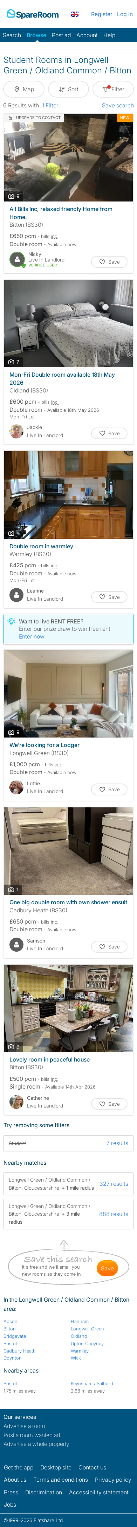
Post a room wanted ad (32, 1435)
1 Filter (50, 105)
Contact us (92, 1467)
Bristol (10, 1343)
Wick (76, 1358)
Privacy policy (113, 1479)
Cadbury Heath (20, 1351)
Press (11, 1492)
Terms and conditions (60, 1479)
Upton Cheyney (87, 1343)
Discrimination (43, 1492)
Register (101, 14)
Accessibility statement (99, 1492)
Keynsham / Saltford (92, 1383)
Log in (125, 14)
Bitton (10, 1328)
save (107, 1268)
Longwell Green (87, 1328)
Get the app (18, 1467)
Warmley (80, 1351)
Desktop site (55, 1467)
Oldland (79, 1336)
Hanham (80, 1321)
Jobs (10, 1504)
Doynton (13, 1358)
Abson (11, 1321)
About (15, 1479)
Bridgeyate (15, 1336)
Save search (118, 105)
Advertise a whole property (36, 1443)
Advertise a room (24, 1425)
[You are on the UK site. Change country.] (75, 14)
